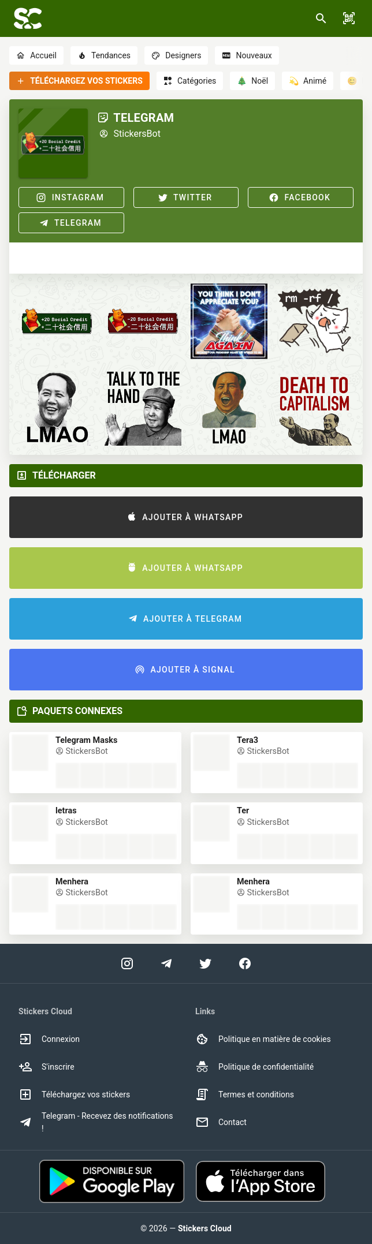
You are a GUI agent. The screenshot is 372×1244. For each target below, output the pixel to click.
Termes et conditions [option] (244, 1094)
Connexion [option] (49, 1039)
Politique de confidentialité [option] (254, 1067)
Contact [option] (221, 1122)
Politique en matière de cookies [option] (263, 1039)
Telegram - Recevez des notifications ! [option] (95, 1122)
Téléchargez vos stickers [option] (74, 1094)
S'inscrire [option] (46, 1067)
